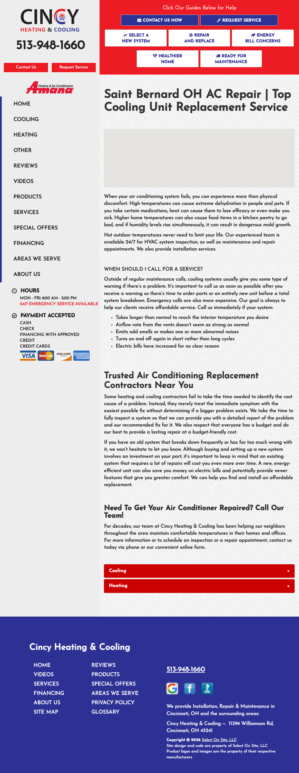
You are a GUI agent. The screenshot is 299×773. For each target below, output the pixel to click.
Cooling (26, 119)
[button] (160, 20)
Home (21, 104)
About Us (26, 274)
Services (26, 212)
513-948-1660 (185, 669)
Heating (25, 135)
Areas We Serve (36, 259)
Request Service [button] (73, 67)
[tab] (199, 571)
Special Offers (35, 228)
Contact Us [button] (26, 67)
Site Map (46, 712)
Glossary (105, 712)
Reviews (25, 166)
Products (27, 197)
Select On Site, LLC (219, 740)
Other (22, 150)
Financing (28, 243)
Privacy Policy (112, 702)
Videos (23, 181)
